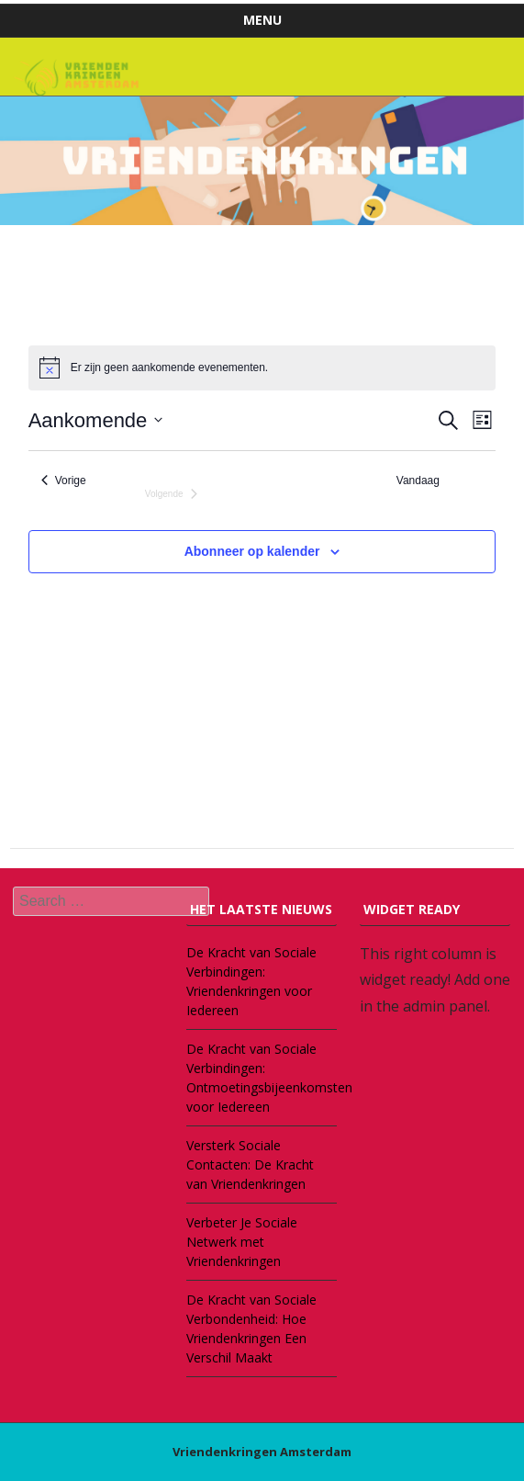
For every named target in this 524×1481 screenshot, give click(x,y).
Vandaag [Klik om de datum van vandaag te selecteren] (418, 480)
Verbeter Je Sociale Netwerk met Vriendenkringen (241, 1242)
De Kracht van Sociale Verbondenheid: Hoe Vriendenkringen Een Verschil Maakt (251, 1328)
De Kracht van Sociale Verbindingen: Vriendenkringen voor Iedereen (251, 981)
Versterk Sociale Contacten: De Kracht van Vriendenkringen (250, 1164)
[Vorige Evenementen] (63, 481)
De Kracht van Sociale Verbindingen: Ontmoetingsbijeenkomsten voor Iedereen (261, 1077)
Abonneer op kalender (252, 551)
